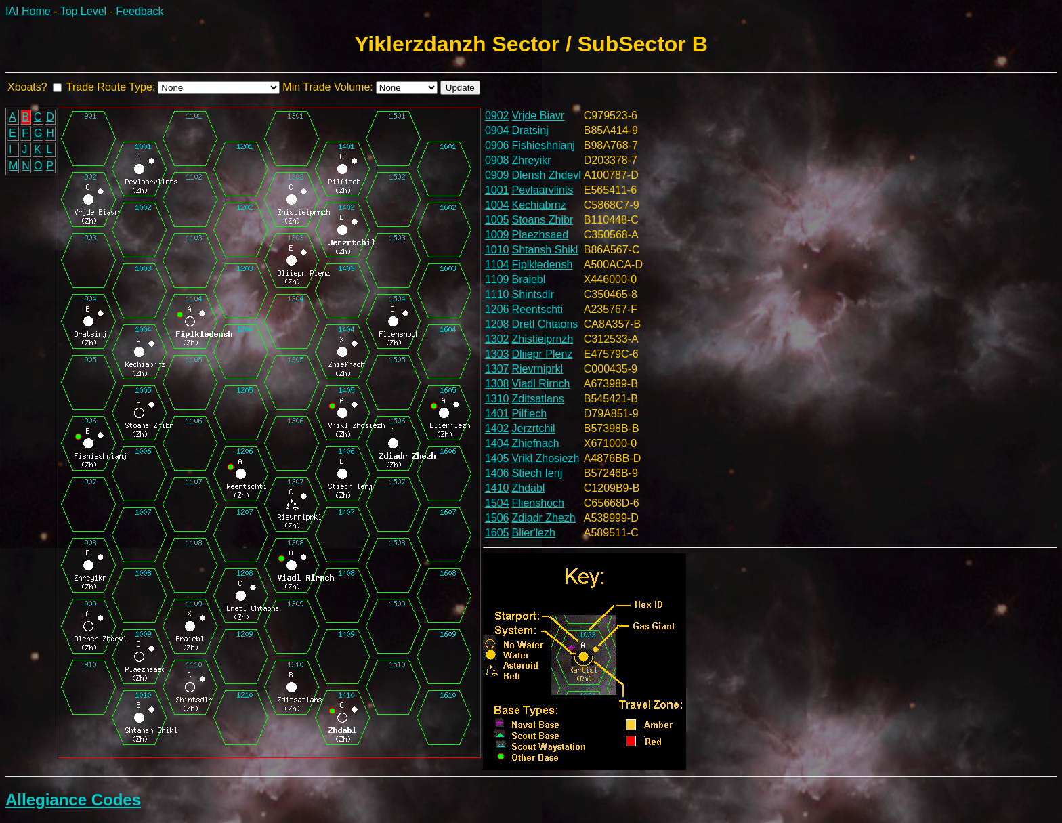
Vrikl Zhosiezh (546, 458)
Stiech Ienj (537, 473)
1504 (497, 503)
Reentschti (538, 309)
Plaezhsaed (540, 234)
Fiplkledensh (542, 264)
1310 (497, 398)
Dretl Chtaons (545, 324)
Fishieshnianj (543, 145)
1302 (497, 339)
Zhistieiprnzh (543, 339)
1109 (497, 279)
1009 (497, 234)
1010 (497, 249)
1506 (497, 518)
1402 (497, 428)
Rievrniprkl (538, 369)
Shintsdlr (533, 294)
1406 (497, 473)
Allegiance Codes (73, 799)
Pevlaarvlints (543, 190)
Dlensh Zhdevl (546, 175)
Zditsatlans (538, 398)
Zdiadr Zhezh (544, 518)
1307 (497, 369)
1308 (497, 383)
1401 (497, 413)
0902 (497, 115)
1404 (497, 443)
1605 (497, 533)
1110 (497, 294)
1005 (497, 220)
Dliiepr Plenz (542, 354)
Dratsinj (530, 130)
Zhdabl (528, 488)
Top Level (83, 11)
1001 (497, 190)
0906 (497, 145)
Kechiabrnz (539, 205)
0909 (497, 175)
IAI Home (28, 11)
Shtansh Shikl (545, 249)
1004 (497, 205)
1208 (497, 324)
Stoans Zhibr (543, 220)
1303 (497, 354)
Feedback (139, 11)
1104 (497, 264)
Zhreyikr (531, 160)
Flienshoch (538, 503)
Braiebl (529, 279)
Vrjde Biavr (538, 115)
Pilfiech (529, 413)
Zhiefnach (535, 443)
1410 (497, 488)
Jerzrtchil (533, 428)
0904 (497, 130)
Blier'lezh (533, 533)
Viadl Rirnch (541, 383)
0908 (497, 160)
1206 (497, 309)
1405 (497, 458)
